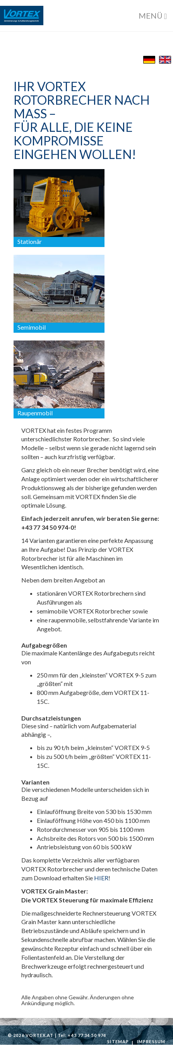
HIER (101, 877)
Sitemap (118, 1041)
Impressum (151, 1041)
